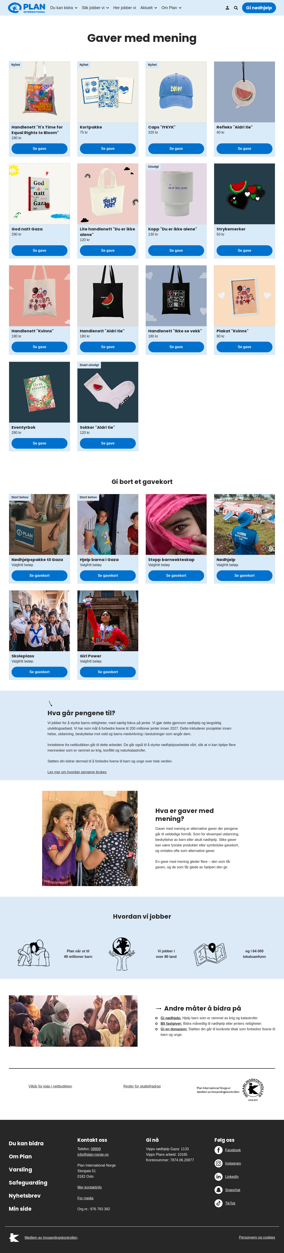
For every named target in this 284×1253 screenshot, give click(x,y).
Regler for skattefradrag (142, 1086)
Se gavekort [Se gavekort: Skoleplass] (40, 672)
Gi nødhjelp (259, 8)
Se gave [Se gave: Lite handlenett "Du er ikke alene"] (107, 250)
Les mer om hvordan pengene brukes (76, 772)
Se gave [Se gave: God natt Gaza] (39, 250)
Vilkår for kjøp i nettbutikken (50, 1086)
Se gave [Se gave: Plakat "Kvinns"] (244, 347)
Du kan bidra (61, 8)
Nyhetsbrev (25, 1195)
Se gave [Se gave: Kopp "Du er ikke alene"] (176, 250)
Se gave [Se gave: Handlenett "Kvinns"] (39, 347)
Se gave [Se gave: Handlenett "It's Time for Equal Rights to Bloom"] (39, 148)
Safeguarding (28, 1182)
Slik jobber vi (93, 8)
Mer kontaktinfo (89, 1187)
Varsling (20, 1169)
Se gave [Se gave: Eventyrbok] (39, 443)
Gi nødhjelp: (171, 1018)
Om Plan (169, 8)
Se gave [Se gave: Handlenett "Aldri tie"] (107, 347)
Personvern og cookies (257, 1237)
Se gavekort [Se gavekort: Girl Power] (108, 672)
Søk (235, 8)
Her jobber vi (124, 8)
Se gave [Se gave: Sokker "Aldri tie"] (107, 443)
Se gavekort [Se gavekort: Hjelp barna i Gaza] (108, 575)
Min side (227, 8)
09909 (96, 1149)
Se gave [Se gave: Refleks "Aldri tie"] (244, 148)
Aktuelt (146, 8)
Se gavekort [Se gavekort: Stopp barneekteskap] (176, 575)
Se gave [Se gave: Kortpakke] (107, 148)
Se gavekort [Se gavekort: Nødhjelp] (245, 575)
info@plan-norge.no (93, 1154)
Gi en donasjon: (174, 1029)
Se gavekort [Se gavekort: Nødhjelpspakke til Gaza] (40, 575)
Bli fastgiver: (171, 1023)
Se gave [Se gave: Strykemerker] (244, 250)
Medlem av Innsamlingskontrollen (51, 1237)
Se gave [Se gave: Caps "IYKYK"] (176, 148)
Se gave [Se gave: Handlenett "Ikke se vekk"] (176, 347)
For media (85, 1198)
